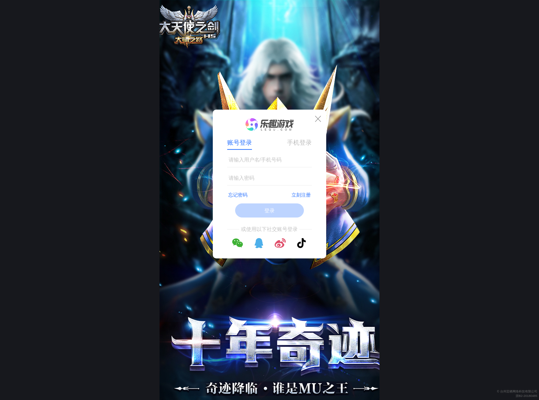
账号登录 (239, 142)
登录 (269, 210)
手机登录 (299, 142)
